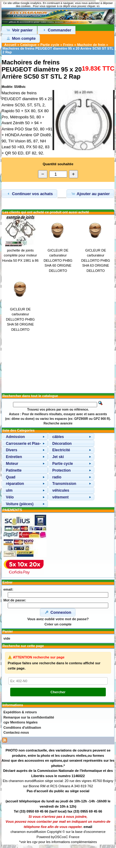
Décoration (62, 443)
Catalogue (28, 45)
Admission (15, 437)
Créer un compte (58, 624)
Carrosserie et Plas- (23, 443)
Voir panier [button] (19, 29)
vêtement (60, 497)
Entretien (14, 457)
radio (56, 477)
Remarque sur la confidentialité (28, 717)
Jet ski (58, 457)
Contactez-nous (16, 732)
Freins (68, 45)
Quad (10, 477)
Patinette (14, 470)
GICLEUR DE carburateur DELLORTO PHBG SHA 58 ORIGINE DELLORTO (20, 319)
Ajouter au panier (90, 193)
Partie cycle (50, 45)
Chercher (57, 692)
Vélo (10, 497)
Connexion (57, 612)
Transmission (64, 483)
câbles (58, 437)
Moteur (12, 463)
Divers (11, 450)
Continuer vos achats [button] (29, 193)
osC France (70, 837)
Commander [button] (56, 29)
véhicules (60, 490)
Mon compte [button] (21, 38)
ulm (9, 490)
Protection (61, 470)
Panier (7, 631)
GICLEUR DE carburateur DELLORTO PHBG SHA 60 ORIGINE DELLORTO (58, 260)
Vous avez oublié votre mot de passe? (57, 619)
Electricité (61, 450)
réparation (15, 483)
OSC (58, 837)
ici (98, 6)
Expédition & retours (20, 712)
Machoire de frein (91, 45)
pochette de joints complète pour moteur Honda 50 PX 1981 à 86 (20, 255)
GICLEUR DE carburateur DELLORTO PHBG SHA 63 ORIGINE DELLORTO (95, 260)
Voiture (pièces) (19, 504)
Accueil (10, 45)
